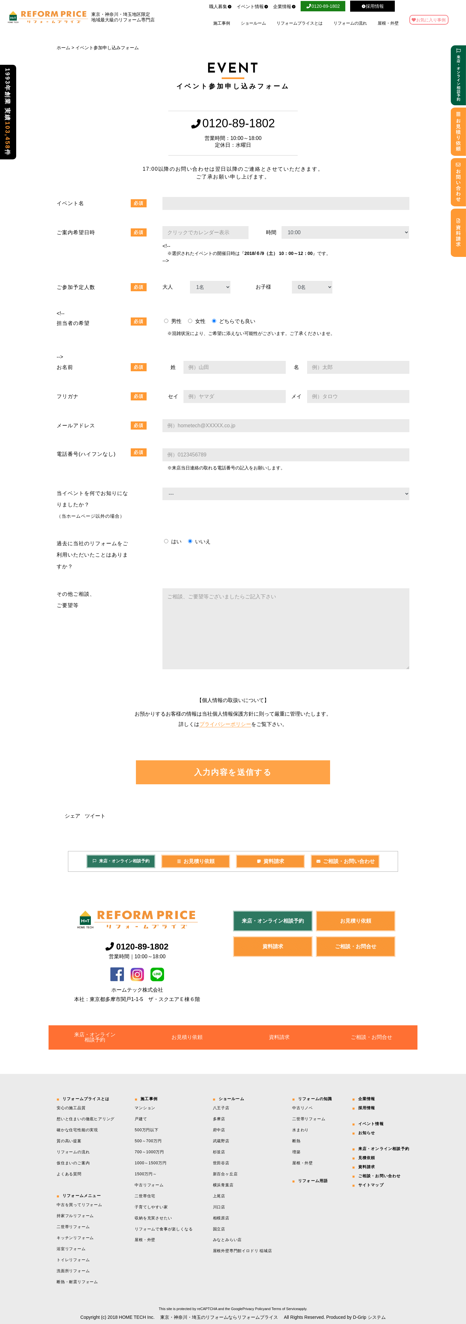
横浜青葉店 (223, 1185)
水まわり (300, 1130)
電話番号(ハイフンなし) (86, 454)
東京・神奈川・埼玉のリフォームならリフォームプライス (219, 1317)
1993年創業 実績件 (7, 112)
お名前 (65, 367)
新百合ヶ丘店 (225, 1174)
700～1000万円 (149, 1152)
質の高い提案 (69, 1141)
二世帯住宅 (145, 1196)
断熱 (296, 1141)
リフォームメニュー (81, 1195)
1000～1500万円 (150, 1163)
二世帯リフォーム (73, 1227)
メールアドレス (76, 425)
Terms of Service (285, 1309)
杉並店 (219, 1152)
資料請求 (270, 861)
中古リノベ (302, 1108)
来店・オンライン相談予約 (121, 860)
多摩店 (219, 1119)
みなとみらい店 (227, 1240)
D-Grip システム (369, 1317)
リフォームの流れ (350, 23)
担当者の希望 (73, 323)
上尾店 (219, 1196)
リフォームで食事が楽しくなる (164, 1229)
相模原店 (221, 1218)
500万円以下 (147, 1130)
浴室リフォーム (71, 1249)
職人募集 (220, 6)
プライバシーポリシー (225, 724)
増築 (296, 1152)
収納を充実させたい (153, 1218)
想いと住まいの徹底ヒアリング (86, 1119)
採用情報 (366, 1108)
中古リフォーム (149, 1185)
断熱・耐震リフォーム (77, 1282)
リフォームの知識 (315, 1099)
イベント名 (70, 203)
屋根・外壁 (388, 23)
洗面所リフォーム (73, 1271)
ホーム (63, 47)
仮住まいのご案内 (73, 1163)
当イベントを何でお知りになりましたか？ (92, 504)
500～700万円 (148, 1141)
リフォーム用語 (313, 1181)
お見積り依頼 (196, 861)
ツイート (95, 816)
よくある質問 (69, 1174)
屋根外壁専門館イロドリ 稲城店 (242, 1251)
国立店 (219, 1229)
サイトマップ (371, 1185)
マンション (145, 1108)
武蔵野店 (221, 1141)
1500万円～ (146, 1174)
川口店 (219, 1207)
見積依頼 (366, 1158)
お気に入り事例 (431, 19)
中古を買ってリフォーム (79, 1205)
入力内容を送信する (233, 772)
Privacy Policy (253, 1309)
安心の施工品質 (71, 1108)
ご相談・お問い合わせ (345, 861)
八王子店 (221, 1108)
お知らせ (366, 1133)
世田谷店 (221, 1163)
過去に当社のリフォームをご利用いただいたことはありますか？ (92, 555)
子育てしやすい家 (151, 1207)
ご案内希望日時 (76, 232)
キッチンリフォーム (75, 1238)
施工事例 (221, 23)
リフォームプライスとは (299, 23)
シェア (72, 816)
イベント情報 (252, 6)
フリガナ (68, 396)
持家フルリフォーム (75, 1216)
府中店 (219, 1130)
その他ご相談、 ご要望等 (76, 599)
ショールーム (253, 23)
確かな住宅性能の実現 (77, 1130)
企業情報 (284, 6)
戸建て (141, 1119)
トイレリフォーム (73, 1260)
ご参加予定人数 (76, 287)
